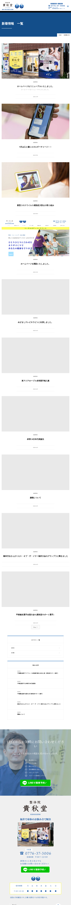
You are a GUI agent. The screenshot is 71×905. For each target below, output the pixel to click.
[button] (68, 6)
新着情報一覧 (66, 35)
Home (60, 35)
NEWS (35, 82)
